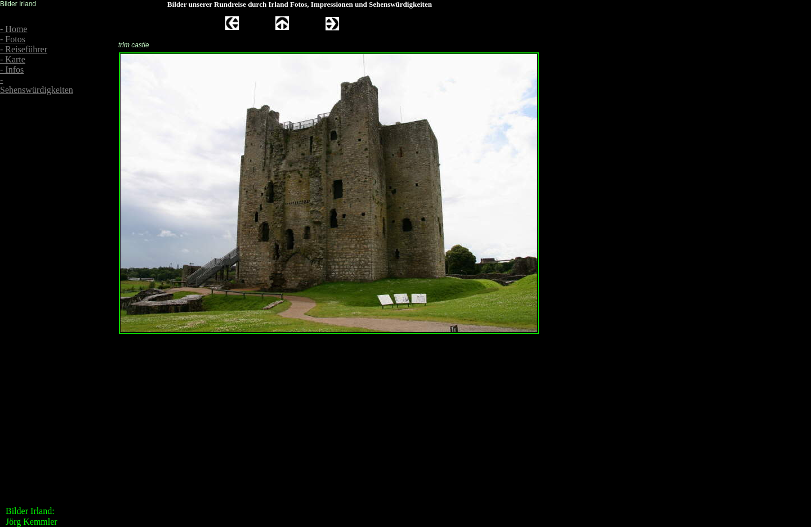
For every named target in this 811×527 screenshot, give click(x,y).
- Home (13, 29)
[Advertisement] (34, 181)
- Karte (12, 59)
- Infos (12, 69)
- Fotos (12, 39)
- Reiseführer (23, 49)
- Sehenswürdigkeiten (36, 85)
